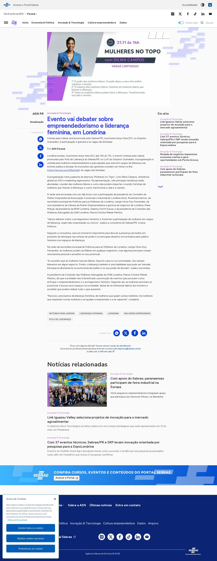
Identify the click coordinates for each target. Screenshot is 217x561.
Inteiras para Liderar (61, 313)
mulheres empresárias (137, 313)
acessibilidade (189, 4)
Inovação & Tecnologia (85, 523)
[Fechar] (55, 499)
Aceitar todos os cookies (30, 527)
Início (25, 22)
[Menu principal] (6, 22)
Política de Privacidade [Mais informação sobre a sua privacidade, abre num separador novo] (17, 520)
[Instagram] (173, 14)
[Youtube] (210, 14)
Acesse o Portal (65, 477)
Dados (141, 523)
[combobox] (32, 14)
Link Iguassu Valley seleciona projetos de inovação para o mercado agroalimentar (97, 419)
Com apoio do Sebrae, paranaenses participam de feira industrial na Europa (137, 382)
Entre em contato (127, 505)
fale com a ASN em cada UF (102, 351)
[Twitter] (180, 14)
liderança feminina (91, 313)
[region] (30, 526)
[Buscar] (206, 23)
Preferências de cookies (31, 548)
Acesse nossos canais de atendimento (113, 345)
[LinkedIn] (203, 14)
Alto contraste (202, 5)
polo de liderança (60, 319)
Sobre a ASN (77, 505)
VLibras (210, 5)
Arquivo (153, 523)
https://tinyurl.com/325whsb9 (63, 170)
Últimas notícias (101, 505)
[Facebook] (188, 14)
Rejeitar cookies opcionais (30, 538)
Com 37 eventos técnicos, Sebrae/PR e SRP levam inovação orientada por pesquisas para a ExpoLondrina (103, 444)
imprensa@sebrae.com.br (129, 348)
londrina (113, 313)
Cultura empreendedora (119, 523)
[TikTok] (195, 14)
